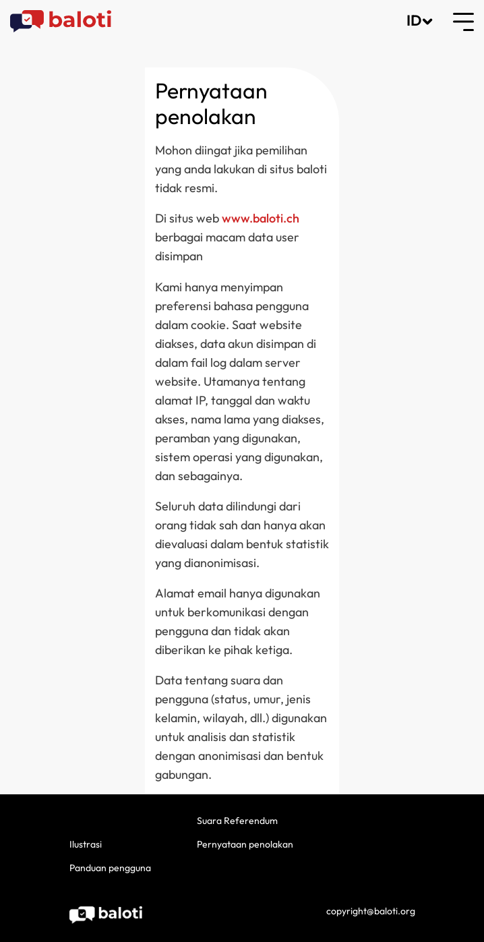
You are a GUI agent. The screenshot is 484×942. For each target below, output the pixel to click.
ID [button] (413, 20)
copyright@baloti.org (370, 911)
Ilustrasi (85, 844)
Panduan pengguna (110, 868)
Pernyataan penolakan (245, 844)
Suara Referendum (237, 821)
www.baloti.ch (260, 218)
